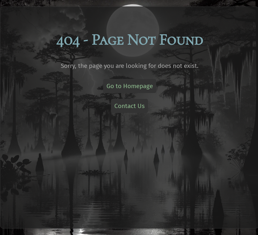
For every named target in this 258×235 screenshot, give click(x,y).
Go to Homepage (129, 86)
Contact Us (129, 106)
